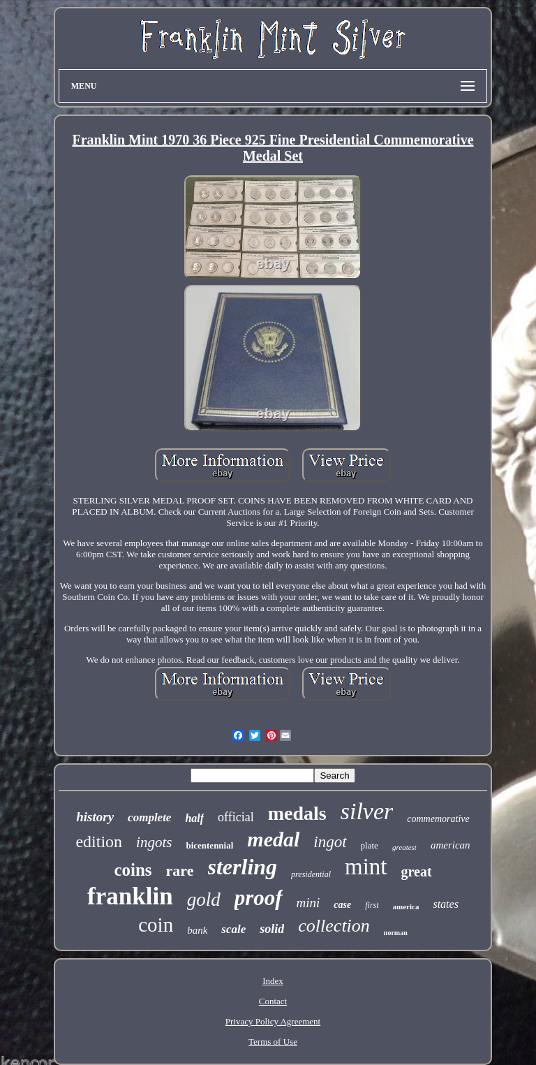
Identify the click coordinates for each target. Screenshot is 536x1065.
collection (334, 926)
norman (396, 933)
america (406, 906)
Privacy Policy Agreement (272, 1021)
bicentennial (209, 845)
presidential (311, 874)
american (450, 845)
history (95, 816)
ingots (154, 842)
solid (272, 929)
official (236, 817)
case (342, 904)
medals (297, 813)
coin (155, 924)
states (445, 904)
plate (369, 845)
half (194, 818)
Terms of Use (272, 1041)
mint (366, 866)
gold (204, 899)
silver (367, 811)
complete (149, 817)
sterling (243, 866)
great (416, 871)
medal (273, 839)
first (371, 905)
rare (180, 870)
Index (272, 981)
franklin (130, 896)
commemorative (438, 819)
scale (233, 929)
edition (98, 841)
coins (132, 869)
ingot (329, 842)
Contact (273, 1001)
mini (308, 902)
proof (258, 898)
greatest (404, 847)
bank (197, 930)
